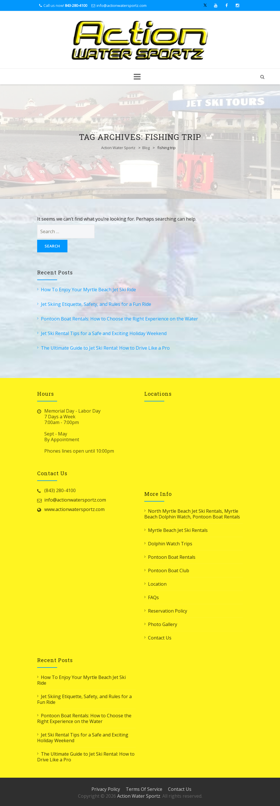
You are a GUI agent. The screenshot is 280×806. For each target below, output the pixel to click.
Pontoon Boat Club (168, 570)
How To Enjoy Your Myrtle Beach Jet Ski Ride (88, 289)
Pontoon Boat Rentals (171, 557)
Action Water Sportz (118, 147)
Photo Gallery (162, 624)
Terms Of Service (144, 789)
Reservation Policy (167, 611)
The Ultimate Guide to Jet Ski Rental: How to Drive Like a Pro (105, 348)
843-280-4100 (76, 5)
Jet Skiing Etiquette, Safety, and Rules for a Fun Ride (96, 304)
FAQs (153, 597)
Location (157, 584)
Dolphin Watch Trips (170, 543)
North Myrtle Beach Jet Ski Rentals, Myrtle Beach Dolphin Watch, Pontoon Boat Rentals (192, 514)
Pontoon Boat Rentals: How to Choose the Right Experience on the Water (119, 319)
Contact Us (159, 638)
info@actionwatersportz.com (122, 5)
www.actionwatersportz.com (74, 509)
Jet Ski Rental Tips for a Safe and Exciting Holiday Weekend (104, 333)
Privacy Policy (105, 789)
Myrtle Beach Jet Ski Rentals (178, 530)
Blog (146, 147)
